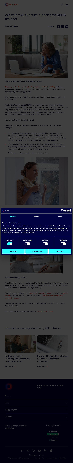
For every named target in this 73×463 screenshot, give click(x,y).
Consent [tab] (13, 216)
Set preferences (36, 251)
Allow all (60, 251)
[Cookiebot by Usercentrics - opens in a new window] (62, 210)
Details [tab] (36, 216)
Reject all (13, 251)
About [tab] (60, 216)
